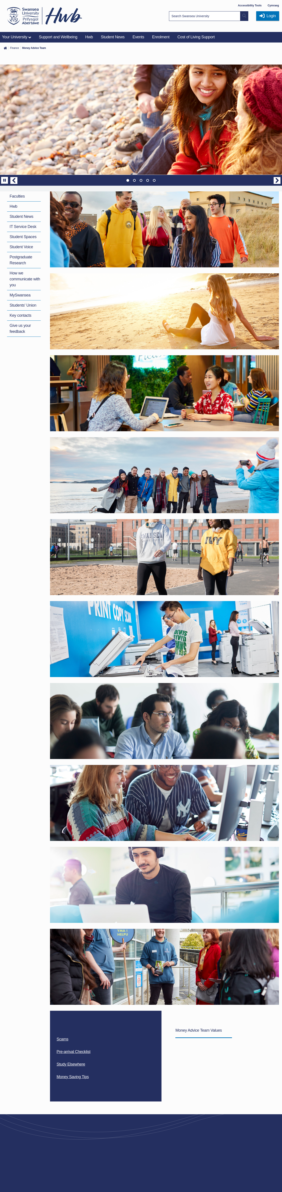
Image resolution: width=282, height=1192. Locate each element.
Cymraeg (273, 5)
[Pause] (4, 180)
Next (277, 180)
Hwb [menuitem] (89, 37)
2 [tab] (134, 180)
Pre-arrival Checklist (73, 1051)
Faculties (17, 196)
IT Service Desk (23, 226)
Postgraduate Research (21, 260)
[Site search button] (244, 16)
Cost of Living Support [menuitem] (196, 37)
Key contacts (21, 315)
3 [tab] (141, 180)
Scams (62, 1039)
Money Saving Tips (73, 1077)
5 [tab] (154, 180)
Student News (21, 216)
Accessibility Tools (250, 5)
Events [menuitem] (138, 37)
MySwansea (20, 295)
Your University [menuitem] (14, 37)
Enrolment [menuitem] (160, 37)
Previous (14, 180)
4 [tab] (147, 180)
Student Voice (21, 247)
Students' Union (23, 305)
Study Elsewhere (71, 1064)
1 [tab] (127, 180)
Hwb (13, 206)
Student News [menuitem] (113, 37)
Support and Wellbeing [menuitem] (58, 37)
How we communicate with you (25, 279)
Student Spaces (23, 237)
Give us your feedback (20, 328)
